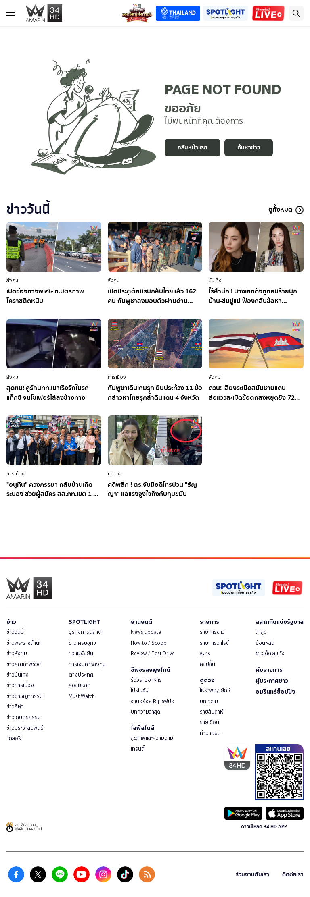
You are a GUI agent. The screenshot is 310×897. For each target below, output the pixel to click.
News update (146, 632)
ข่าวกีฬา (14, 706)
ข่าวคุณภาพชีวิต (24, 664)
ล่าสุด (261, 632)
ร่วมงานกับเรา (252, 874)
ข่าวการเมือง (20, 685)
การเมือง (117, 377)
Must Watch (82, 696)
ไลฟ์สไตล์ (142, 727)
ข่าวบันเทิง (17, 675)
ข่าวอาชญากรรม (24, 696)
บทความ (209, 701)
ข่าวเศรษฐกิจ (82, 643)
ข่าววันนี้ (15, 632)
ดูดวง (207, 680)
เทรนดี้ (138, 749)
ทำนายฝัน (210, 733)
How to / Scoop (149, 643)
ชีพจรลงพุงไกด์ (150, 669)
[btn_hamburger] (10, 13)
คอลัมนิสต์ (80, 685)
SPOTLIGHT (85, 621)
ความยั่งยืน (81, 653)
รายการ (209, 621)
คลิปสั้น (207, 664)
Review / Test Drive (153, 653)
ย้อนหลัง (265, 643)
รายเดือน (209, 722)
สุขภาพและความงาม (152, 738)
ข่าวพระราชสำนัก (24, 643)
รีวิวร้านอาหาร (146, 680)
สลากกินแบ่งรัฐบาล (280, 621)
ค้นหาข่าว (248, 147)
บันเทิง (215, 280)
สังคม (12, 280)
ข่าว (11, 621)
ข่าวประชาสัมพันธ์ (25, 728)
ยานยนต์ (141, 621)
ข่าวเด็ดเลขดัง (270, 653)
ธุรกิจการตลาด (85, 632)
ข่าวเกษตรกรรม (23, 717)
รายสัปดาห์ (211, 712)
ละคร (205, 653)
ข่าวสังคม (16, 653)
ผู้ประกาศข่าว (272, 680)
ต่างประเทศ (81, 675)
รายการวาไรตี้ (215, 643)
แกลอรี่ (13, 738)
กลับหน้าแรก (192, 147)
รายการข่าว (212, 632)
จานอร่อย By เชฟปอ (152, 701)
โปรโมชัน (140, 690)
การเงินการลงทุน (87, 664)
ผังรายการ (269, 669)
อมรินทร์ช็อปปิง (275, 691)
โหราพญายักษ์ (215, 690)
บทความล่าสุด (145, 712)
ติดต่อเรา (293, 874)
